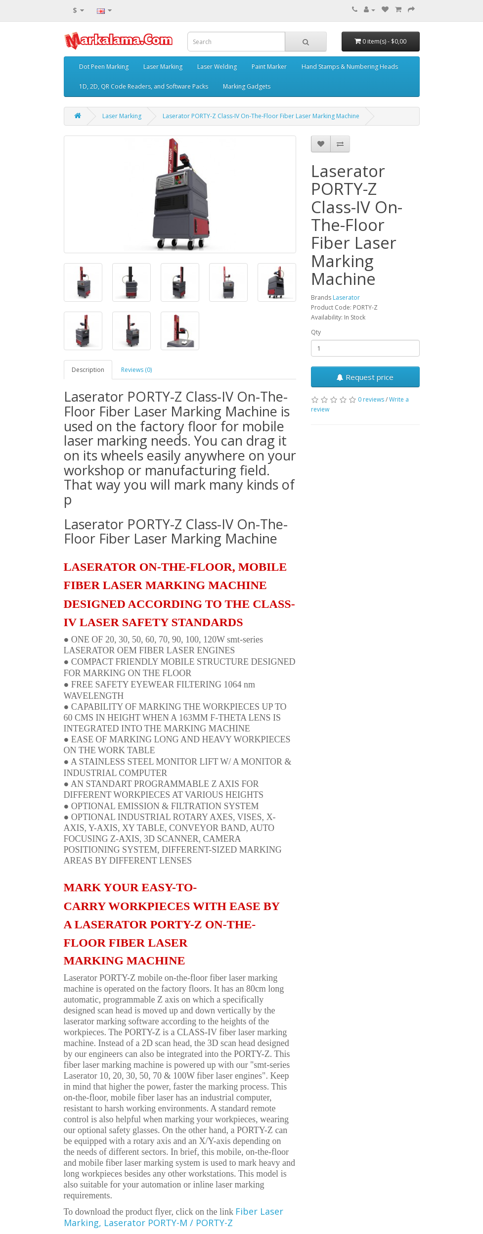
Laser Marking (162, 66)
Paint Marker (269, 66)
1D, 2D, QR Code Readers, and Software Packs (143, 86)
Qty (316, 332)
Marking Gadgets (246, 86)
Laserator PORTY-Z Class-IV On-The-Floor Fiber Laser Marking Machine (261, 116)
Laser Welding (217, 66)
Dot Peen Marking (104, 66)
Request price (365, 377)
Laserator (346, 297)
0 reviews (371, 399)
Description (88, 370)
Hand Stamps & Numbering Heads (350, 66)
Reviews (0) (136, 370)
